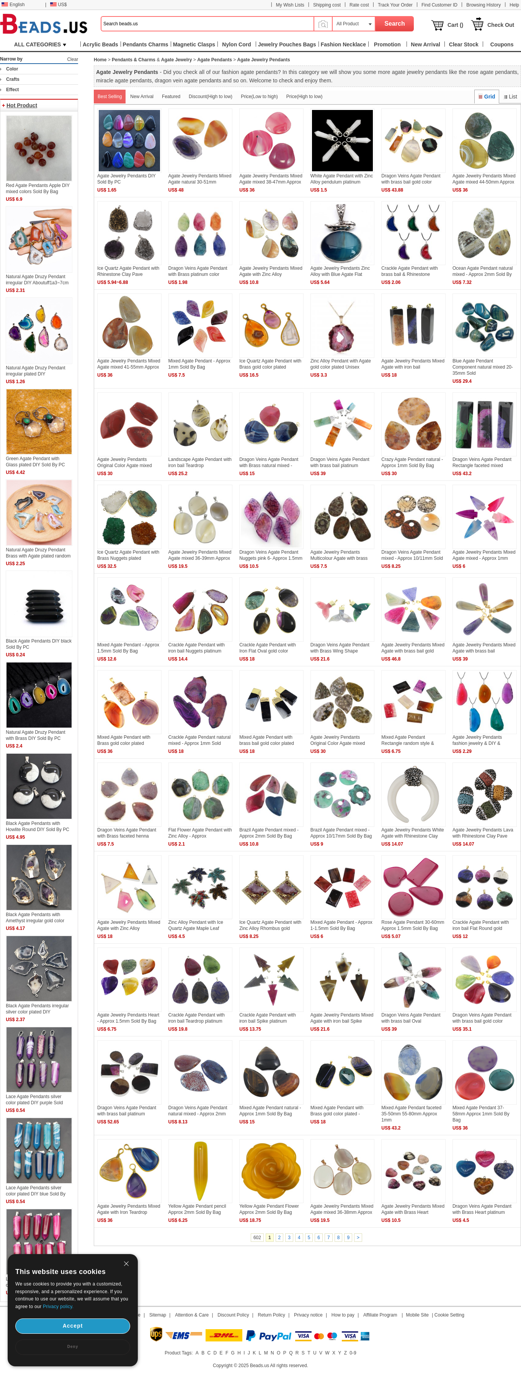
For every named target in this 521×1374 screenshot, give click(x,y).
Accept (73, 1326)
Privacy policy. (58, 1306)
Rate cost (359, 5)
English (13, 4)
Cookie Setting (449, 1315)
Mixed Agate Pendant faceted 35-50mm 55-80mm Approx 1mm (411, 1114)
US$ (58, 4)
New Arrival (142, 96)
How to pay (343, 1315)
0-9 (353, 1353)
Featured (171, 96)
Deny (72, 1346)
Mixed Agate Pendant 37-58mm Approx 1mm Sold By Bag (481, 1114)
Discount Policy (233, 1315)
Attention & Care (192, 1315)
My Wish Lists (290, 5)
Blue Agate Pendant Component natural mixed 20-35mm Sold (482, 367)
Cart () (455, 25)
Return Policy (271, 1315)
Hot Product (22, 105)
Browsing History (483, 5)
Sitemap (157, 1315)
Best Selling (110, 96)
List (510, 96)
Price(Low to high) (259, 96)
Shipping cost (327, 5)
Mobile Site (417, 1315)
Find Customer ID (439, 5)
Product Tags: (179, 1353)
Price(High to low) (304, 96)
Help (514, 5)
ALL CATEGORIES (40, 44)
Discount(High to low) (210, 96)
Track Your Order (395, 5)
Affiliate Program (380, 1315)
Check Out (500, 25)
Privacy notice (308, 1315)
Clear (72, 59)
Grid (486, 96)
